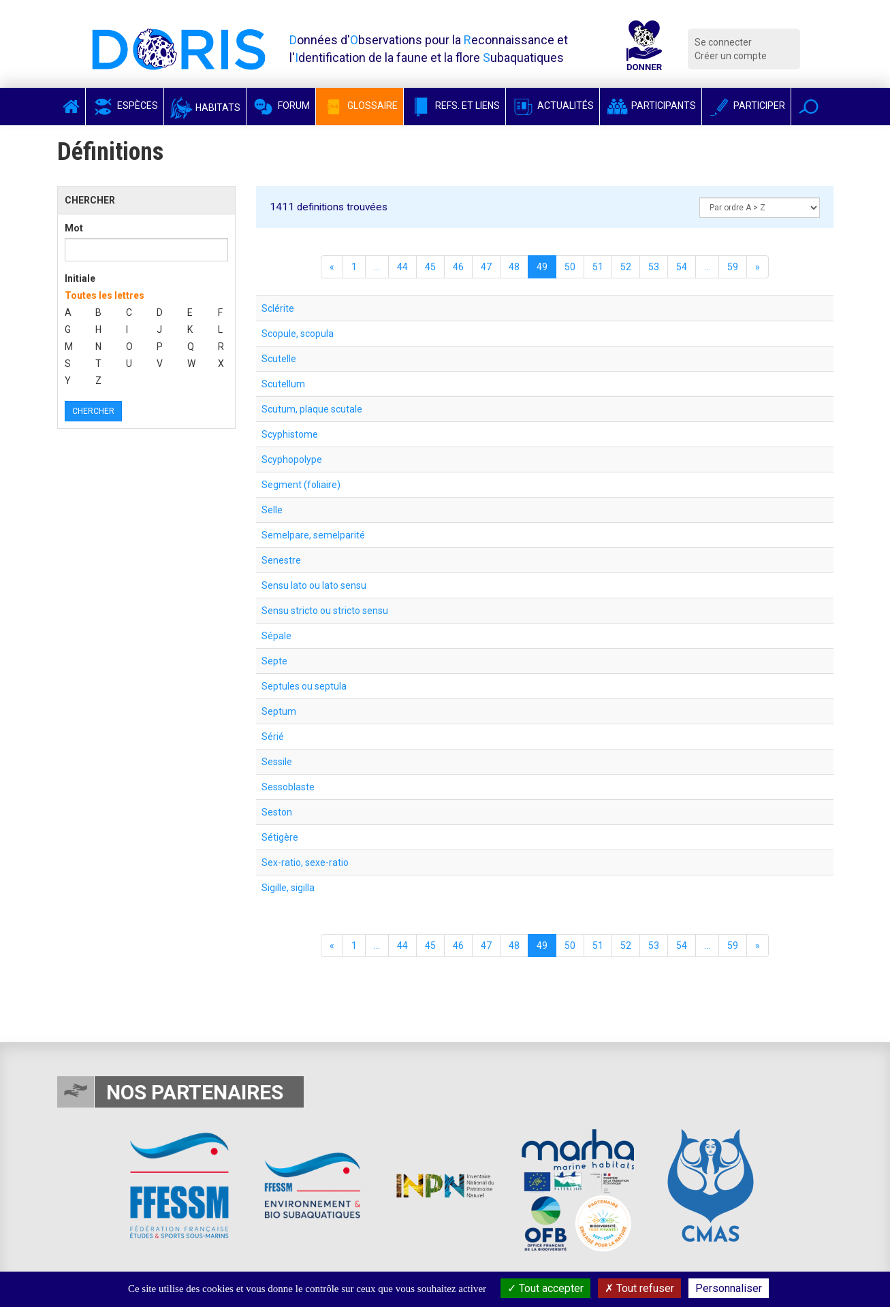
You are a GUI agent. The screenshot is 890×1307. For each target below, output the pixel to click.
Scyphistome (289, 434)
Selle (272, 509)
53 (653, 266)
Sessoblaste (288, 786)
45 (430, 266)
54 (681, 266)
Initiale (80, 278)
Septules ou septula (304, 686)
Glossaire (359, 105)
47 (486, 266)
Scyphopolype (291, 459)
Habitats (205, 107)
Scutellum (283, 383)
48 (514, 266)
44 (402, 266)
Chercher (93, 411)
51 (597, 266)
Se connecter (723, 42)
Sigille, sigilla (288, 887)
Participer (746, 105)
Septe (274, 661)
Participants (650, 105)
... (377, 266)
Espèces (124, 105)
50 (570, 266)
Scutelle (278, 358)
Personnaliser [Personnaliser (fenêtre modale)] (728, 1288)
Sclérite (277, 308)
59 (732, 266)
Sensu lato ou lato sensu (313, 585)
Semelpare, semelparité (313, 535)
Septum (278, 711)
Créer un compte (731, 55)
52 (625, 266)
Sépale (276, 635)
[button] (808, 106)
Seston (276, 812)
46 (458, 266)
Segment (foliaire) (300, 484)
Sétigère (279, 837)
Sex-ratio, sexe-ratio (305, 862)
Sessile (276, 761)
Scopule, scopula (297, 333)
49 (542, 266)
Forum (281, 105)
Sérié (272, 736)
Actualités (552, 105)
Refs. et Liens (454, 105)
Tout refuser (639, 1288)
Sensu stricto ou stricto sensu (324, 610)
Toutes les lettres (104, 295)
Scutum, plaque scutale (311, 409)
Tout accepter (545, 1288)
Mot (74, 228)
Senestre (281, 560)
